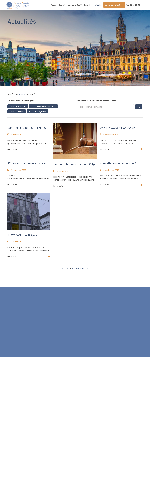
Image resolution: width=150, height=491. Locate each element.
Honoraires (88, 5)
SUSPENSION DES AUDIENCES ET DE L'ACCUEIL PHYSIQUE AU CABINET (28, 132)
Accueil (54, 5)
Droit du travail (16, 111)
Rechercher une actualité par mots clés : (97, 100)
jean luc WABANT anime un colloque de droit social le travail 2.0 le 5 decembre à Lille (121, 132)
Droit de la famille (18, 106)
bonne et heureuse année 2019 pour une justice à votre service (74, 166)
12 (85, 268)
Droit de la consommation (43, 106)
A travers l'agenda (37, 111)
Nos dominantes (73, 5)
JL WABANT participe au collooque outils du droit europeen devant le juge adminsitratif (24, 241)
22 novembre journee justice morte (26, 165)
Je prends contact (114, 5)
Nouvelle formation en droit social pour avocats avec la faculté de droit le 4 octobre (119, 167)
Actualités (98, 5)
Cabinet (62, 5)
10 (80, 268)
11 (83, 268)
